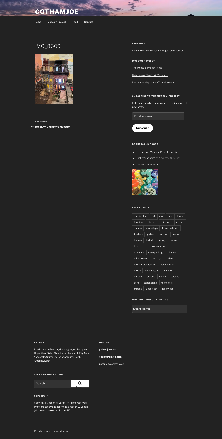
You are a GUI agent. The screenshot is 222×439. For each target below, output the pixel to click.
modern (169, 258)
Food (75, 21)
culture (138, 228)
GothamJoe (57, 11)
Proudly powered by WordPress (51, 431)
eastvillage (152, 228)
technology (167, 282)
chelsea (152, 222)
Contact (88, 21)
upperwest (167, 288)
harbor (175, 234)
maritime (139, 252)
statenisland (150, 282)
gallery (150, 234)
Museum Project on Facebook (167, 50)
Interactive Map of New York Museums (153, 82)
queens (151, 276)
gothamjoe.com (107, 349)
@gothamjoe (117, 363)
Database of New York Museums (150, 75)
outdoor (138, 276)
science (175, 276)
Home (38, 21)
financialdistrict (170, 228)
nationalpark (152, 270)
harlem (138, 240)
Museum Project (56, 21)
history (162, 240)
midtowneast (141, 258)
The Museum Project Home (147, 67)
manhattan (175, 246)
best (170, 216)
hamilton (163, 234)
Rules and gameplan (147, 164)
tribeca (138, 288)
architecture (140, 216)
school (162, 276)
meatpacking (155, 252)
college (180, 222)
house (173, 240)
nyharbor (168, 270)
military (157, 258)
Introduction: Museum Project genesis (156, 152)
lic (144, 246)
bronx (180, 216)
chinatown (166, 222)
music (137, 270)
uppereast (151, 288)
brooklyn (138, 222)
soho (136, 282)
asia (161, 216)
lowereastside (157, 246)
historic (150, 240)
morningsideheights (144, 264)
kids (136, 246)
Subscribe (142, 128)
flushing (138, 234)
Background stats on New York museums (158, 157)
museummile (167, 264)
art (153, 216)
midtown (171, 252)
